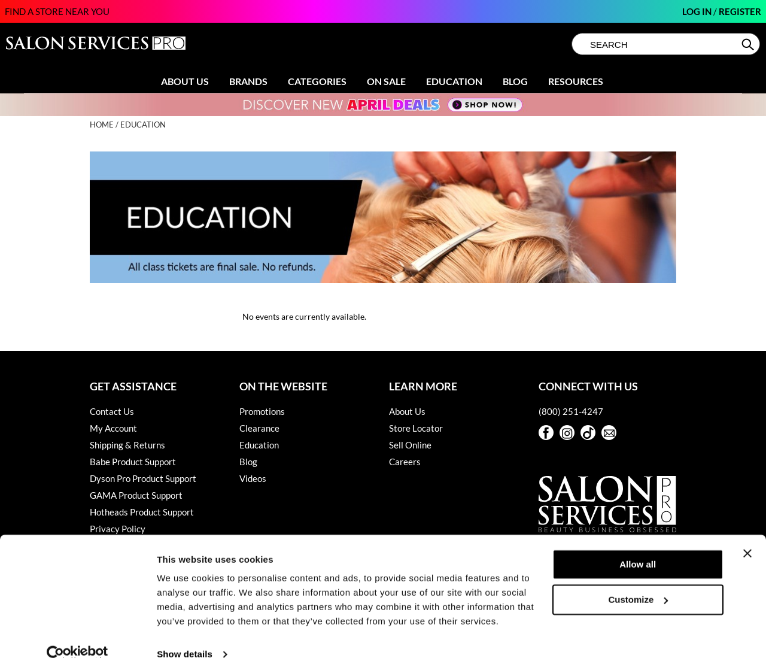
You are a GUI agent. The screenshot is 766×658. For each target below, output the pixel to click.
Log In (697, 11)
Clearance (259, 428)
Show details (184, 634)
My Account (113, 428)
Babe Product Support (133, 461)
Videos (252, 478)
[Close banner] (747, 533)
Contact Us (112, 411)
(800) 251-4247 (571, 411)
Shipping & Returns (127, 444)
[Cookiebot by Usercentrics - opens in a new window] (77, 635)
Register (740, 11)
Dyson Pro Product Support (143, 478)
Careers (405, 461)
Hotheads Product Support (142, 512)
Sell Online (410, 444)
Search (748, 44)
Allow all (637, 544)
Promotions (262, 411)
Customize (638, 579)
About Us (185, 81)
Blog (515, 81)
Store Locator (416, 428)
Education (454, 81)
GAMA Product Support (136, 495)
